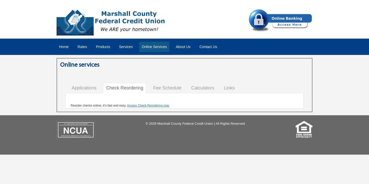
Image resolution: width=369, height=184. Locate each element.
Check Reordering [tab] (124, 87)
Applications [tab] (84, 87)
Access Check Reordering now (148, 105)
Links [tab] (229, 87)
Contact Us (208, 47)
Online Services (154, 47)
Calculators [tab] (202, 87)
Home (64, 47)
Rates (82, 47)
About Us (183, 47)
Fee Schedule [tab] (167, 87)
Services (126, 47)
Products (103, 47)
